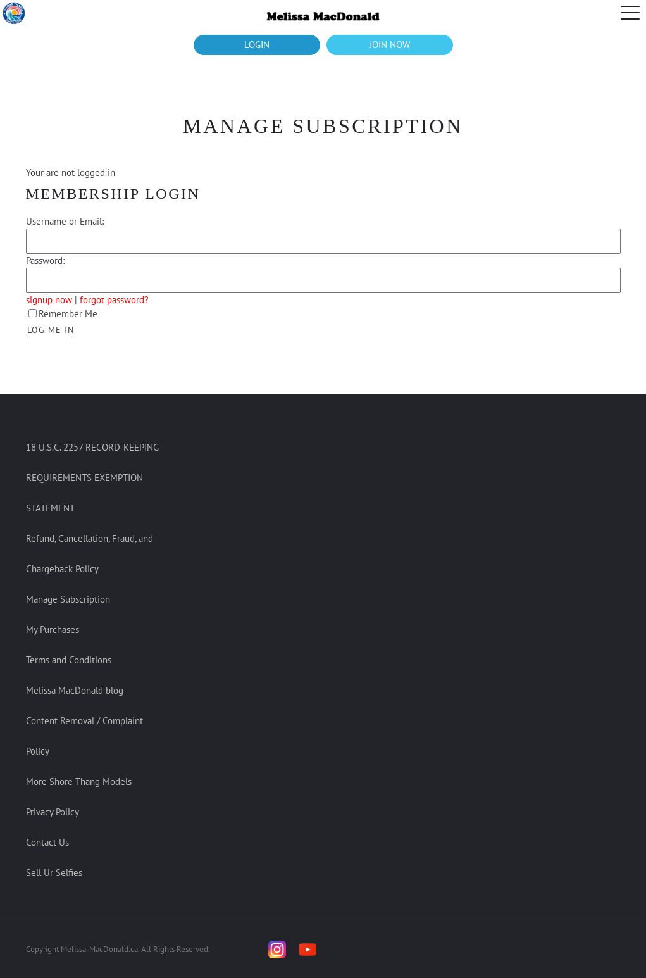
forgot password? (114, 300)
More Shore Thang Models (79, 781)
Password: (45, 260)
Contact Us (47, 842)
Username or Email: (65, 221)
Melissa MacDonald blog (74, 690)
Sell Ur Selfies (54, 873)
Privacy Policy (52, 812)
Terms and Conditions (68, 660)
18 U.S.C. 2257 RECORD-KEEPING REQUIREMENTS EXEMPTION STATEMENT (92, 477)
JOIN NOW (390, 45)
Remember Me (62, 314)
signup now (49, 300)
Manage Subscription (68, 599)
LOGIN (257, 45)
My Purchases (52, 630)
